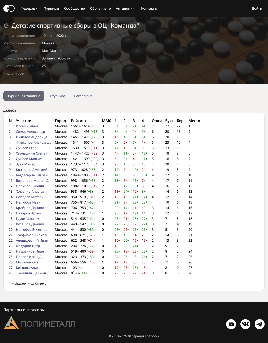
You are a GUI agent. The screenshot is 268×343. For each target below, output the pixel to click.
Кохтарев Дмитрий (31, 169)
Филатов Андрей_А (31, 137)
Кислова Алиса (28, 267)
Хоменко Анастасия (32, 191)
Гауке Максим (27, 218)
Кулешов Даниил (30, 224)
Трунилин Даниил (31, 273)
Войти (257, 8)
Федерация (30, 8)
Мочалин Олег (28, 262)
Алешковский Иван (32, 240)
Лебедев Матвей (30, 197)
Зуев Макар (25, 164)
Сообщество (74, 8)
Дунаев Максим (29, 158)
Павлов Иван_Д (29, 256)
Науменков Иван (30, 251)
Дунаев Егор (26, 148)
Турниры (51, 8)
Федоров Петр (28, 246)
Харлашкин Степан (32, 153)
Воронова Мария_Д (32, 180)
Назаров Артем (28, 213)
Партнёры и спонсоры (24, 309)
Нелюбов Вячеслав (32, 229)
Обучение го (100, 8)
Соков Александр (30, 131)
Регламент (83, 96)
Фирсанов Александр (34, 142)
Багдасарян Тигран (32, 175)
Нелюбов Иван (28, 202)
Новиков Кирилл (30, 186)
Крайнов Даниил (30, 207)
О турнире (57, 96)
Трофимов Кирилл (31, 235)
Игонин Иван (27, 126)
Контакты (149, 8)
